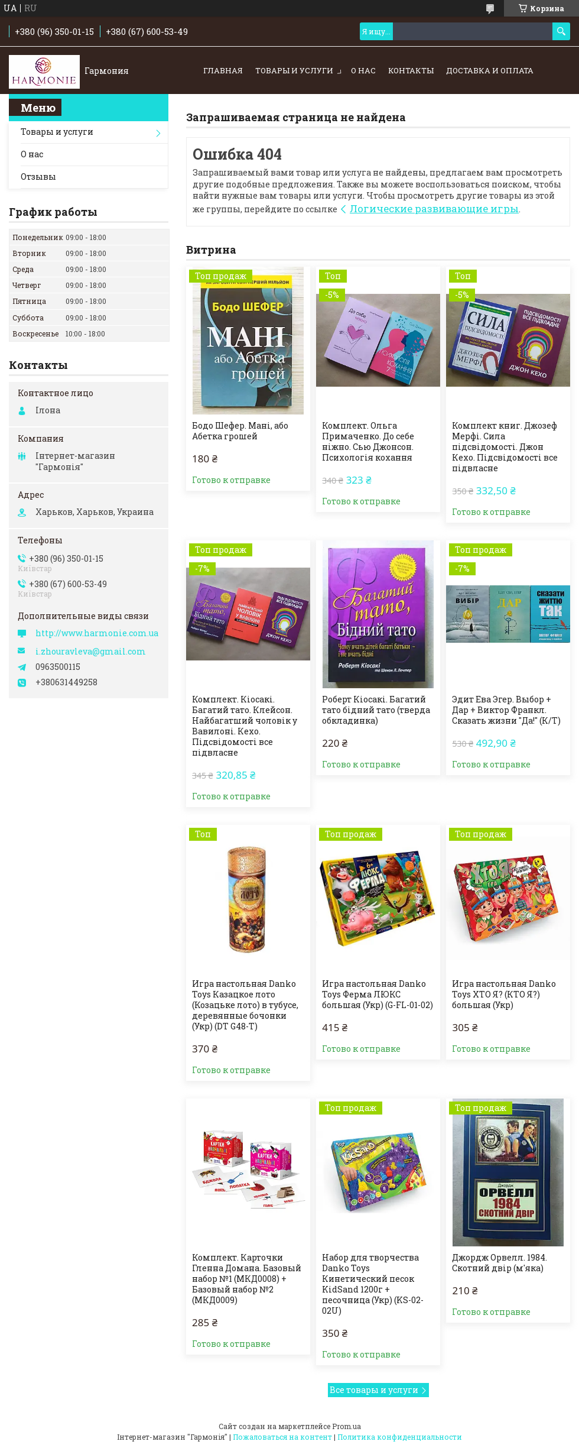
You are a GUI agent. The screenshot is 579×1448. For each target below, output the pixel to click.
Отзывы (38, 176)
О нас (363, 70)
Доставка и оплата (490, 70)
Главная (223, 70)
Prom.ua (346, 1426)
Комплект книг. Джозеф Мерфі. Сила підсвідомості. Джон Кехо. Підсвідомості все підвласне (505, 447)
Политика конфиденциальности (399, 1436)
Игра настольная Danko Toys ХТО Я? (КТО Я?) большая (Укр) (504, 994)
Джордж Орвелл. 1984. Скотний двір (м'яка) (499, 1263)
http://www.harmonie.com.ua (96, 633)
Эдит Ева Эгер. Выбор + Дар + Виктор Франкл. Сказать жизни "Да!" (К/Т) (506, 710)
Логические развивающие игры (434, 208)
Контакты (411, 70)
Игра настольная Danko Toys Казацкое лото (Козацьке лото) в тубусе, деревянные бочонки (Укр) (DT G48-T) (245, 1005)
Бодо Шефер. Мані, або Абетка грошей (240, 431)
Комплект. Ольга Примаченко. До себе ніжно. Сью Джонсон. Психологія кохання (368, 441)
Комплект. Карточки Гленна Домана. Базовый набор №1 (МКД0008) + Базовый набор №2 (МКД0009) (246, 1279)
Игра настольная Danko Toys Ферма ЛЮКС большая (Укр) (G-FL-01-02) (377, 994)
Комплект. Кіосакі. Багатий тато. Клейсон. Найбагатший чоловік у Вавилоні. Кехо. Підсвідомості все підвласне (244, 726)
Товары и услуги (294, 70)
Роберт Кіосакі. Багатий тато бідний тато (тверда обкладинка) (376, 710)
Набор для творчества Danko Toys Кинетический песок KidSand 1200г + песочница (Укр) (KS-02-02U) (373, 1284)
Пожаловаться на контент (282, 1436)
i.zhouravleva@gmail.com (90, 651)
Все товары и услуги (374, 1389)
